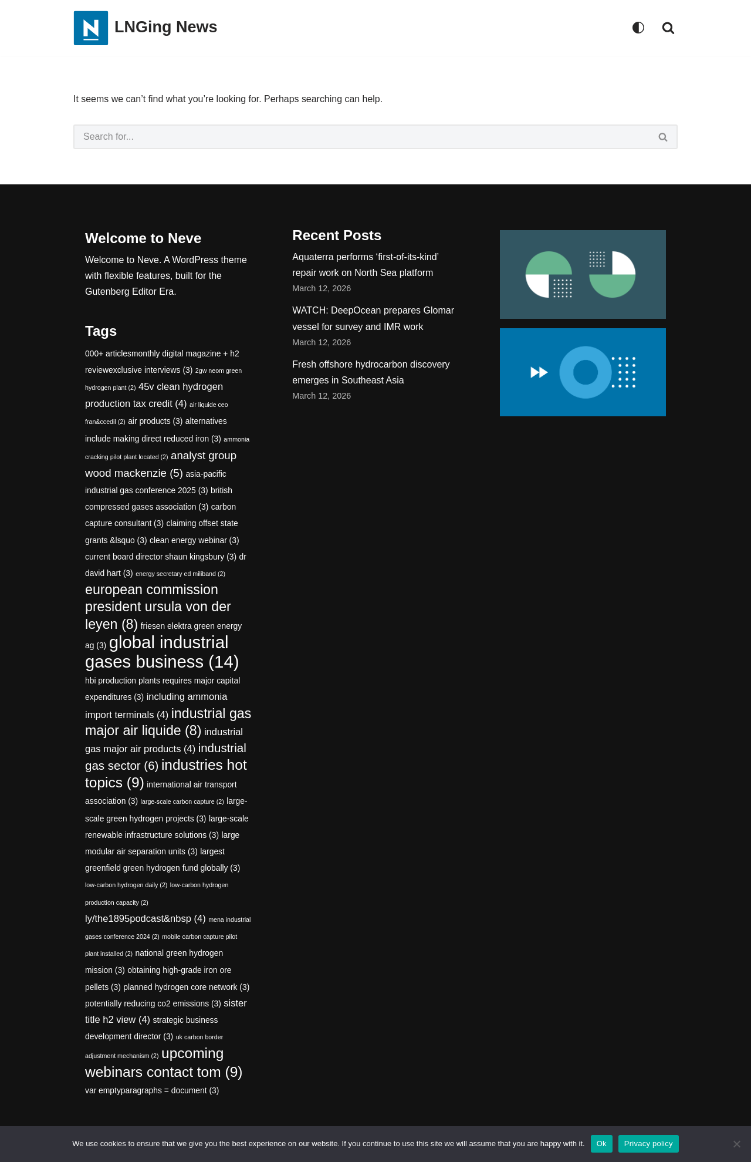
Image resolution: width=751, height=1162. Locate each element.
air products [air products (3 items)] (155, 421)
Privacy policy (648, 1143)
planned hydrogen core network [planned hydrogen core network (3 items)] (186, 987)
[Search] (668, 27)
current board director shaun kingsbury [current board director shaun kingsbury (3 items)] (160, 556)
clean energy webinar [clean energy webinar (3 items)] (194, 540)
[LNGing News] (145, 28)
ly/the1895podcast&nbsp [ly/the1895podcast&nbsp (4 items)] (145, 918)
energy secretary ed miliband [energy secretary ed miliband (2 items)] (180, 573)
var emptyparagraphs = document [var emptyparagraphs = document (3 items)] (152, 1090)
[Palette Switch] (638, 27)
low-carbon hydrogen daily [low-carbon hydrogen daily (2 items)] (126, 885)
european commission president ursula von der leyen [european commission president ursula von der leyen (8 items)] (158, 606)
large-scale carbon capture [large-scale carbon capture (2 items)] (182, 802)
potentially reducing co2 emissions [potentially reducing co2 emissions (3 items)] (153, 1003)
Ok (602, 1143)
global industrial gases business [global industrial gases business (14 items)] (162, 651)
